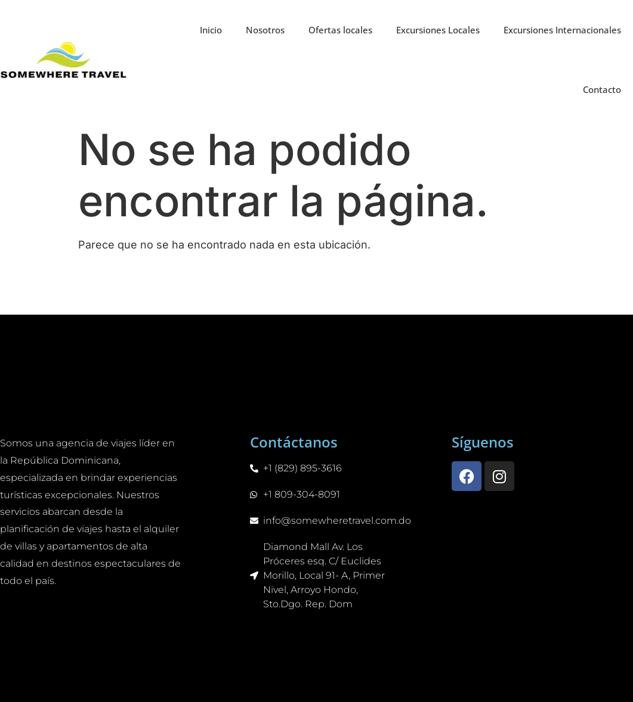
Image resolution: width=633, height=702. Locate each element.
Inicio (211, 30)
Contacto (602, 89)
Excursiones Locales (438, 30)
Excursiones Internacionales (562, 30)
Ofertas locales (340, 30)
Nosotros (265, 30)
